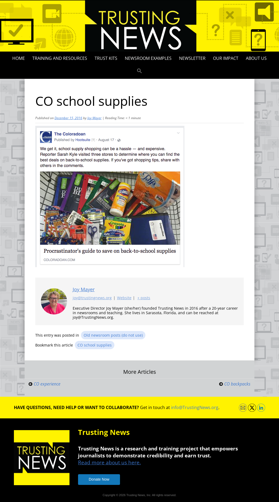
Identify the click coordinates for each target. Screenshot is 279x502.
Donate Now (99, 479)
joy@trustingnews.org (92, 298)
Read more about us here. (109, 462)
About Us (256, 58)
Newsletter (192, 58)
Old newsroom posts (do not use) (113, 335)
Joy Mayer (94, 118)
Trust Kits (106, 58)
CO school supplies (95, 345)
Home (18, 58)
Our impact (225, 58)
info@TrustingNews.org (194, 407)
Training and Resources (59, 58)
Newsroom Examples (148, 58)
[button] (139, 71)
